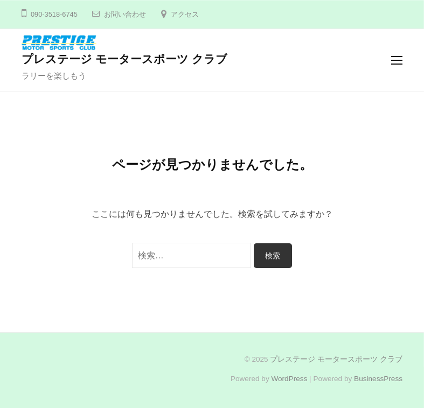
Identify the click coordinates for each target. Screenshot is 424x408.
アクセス (185, 14)
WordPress (289, 379)
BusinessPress (378, 379)
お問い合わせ (125, 14)
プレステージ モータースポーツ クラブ (124, 59)
